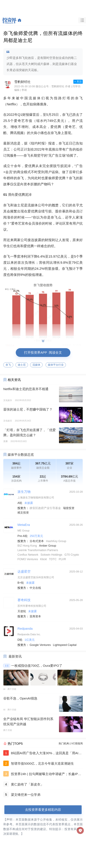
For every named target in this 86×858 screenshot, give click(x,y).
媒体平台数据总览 (21, 454)
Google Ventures (40, 645)
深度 (7, 665)
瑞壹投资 (68, 508)
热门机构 (64, 743)
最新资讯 (15, 656)
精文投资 (23, 512)
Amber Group (47, 545)
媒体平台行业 (56, 364)
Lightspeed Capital (64, 645)
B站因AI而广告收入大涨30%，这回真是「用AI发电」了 (46, 753)
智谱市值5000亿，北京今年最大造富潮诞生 (42, 763)
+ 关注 (78, 81)
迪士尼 (22, 364)
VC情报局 (77, 743)
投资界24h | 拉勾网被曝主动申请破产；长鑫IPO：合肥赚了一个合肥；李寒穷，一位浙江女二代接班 (46, 774)
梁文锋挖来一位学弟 (25, 794)
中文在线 (35, 587)
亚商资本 (35, 616)
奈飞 (8, 364)
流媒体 (36, 364)
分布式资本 (37, 541)
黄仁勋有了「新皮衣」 (27, 784)
